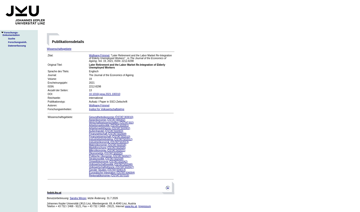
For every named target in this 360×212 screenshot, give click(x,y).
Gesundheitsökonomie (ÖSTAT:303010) (111, 117)
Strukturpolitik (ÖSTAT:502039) (106, 158)
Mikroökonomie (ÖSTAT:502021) (107, 150)
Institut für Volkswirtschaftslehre (106, 109)
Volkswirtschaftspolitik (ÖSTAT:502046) (111, 164)
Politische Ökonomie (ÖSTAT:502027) (110, 156)
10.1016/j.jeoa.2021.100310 (104, 94)
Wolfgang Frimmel (99, 55)
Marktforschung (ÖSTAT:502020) (107, 147)
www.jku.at (131, 206)
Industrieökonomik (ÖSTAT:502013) (109, 142)
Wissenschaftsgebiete (59, 49)
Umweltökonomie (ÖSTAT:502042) (108, 161)
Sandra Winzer (78, 198)
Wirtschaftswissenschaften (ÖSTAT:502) (111, 122)
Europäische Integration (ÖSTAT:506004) (112, 172)
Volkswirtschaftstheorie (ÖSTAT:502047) (111, 167)
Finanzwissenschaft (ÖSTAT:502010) (109, 136)
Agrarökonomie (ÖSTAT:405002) (107, 120)
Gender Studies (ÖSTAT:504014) (107, 170)
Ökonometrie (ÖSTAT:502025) (106, 153)
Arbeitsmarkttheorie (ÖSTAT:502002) (109, 128)
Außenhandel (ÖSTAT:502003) (106, 131)
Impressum (144, 206)
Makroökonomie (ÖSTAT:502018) (107, 145)
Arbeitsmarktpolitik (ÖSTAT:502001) (109, 125)
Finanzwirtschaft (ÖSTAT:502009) (108, 133)
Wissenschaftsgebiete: (60, 117)
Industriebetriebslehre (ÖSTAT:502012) (111, 139)
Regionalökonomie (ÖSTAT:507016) (109, 175)
